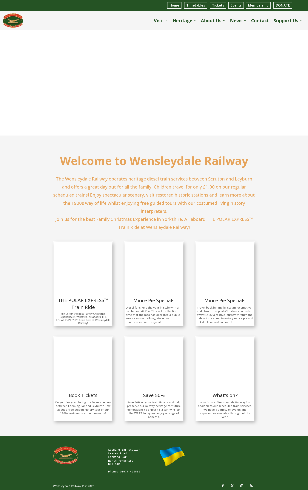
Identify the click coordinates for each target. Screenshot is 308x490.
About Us (211, 21)
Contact (260, 21)
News (236, 21)
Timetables (195, 5)
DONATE (283, 5)
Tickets (218, 5)
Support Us (286, 21)
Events (236, 5)
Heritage (182, 21)
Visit (159, 21)
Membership (258, 5)
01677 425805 (130, 471)
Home (174, 5)
